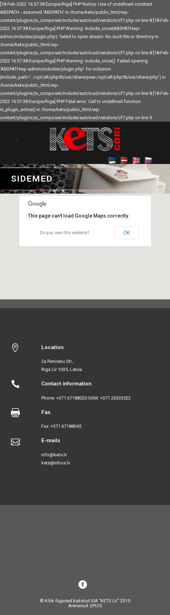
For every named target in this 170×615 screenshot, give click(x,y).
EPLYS (96, 605)
